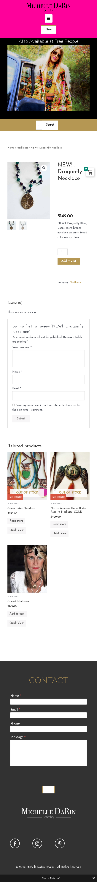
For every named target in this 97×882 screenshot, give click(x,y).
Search (50, 125)
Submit (48, 789)
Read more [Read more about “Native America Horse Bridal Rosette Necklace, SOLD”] (59, 524)
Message (18, 737)
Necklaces (22, 148)
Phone (15, 723)
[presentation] (38, 775)
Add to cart (68, 261)
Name (17, 372)
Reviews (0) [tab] (14, 303)
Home (10, 148)
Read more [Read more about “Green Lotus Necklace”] (16, 521)
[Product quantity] (63, 252)
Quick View (16, 530)
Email (16, 388)
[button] (44, 168)
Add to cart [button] (16, 614)
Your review (22, 347)
